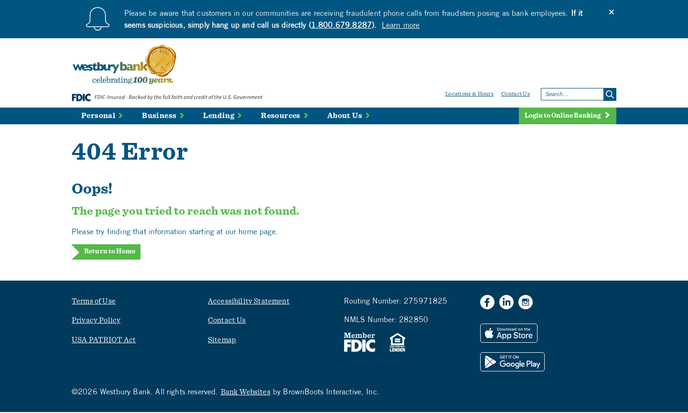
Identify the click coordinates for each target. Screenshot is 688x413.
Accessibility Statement (249, 301)
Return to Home (109, 251)
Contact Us (515, 94)
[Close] (611, 12)
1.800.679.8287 (341, 25)
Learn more (401, 25)
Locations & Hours (469, 94)
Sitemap (222, 340)
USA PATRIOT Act (104, 340)
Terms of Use (94, 301)
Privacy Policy (96, 321)
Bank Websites (245, 392)
